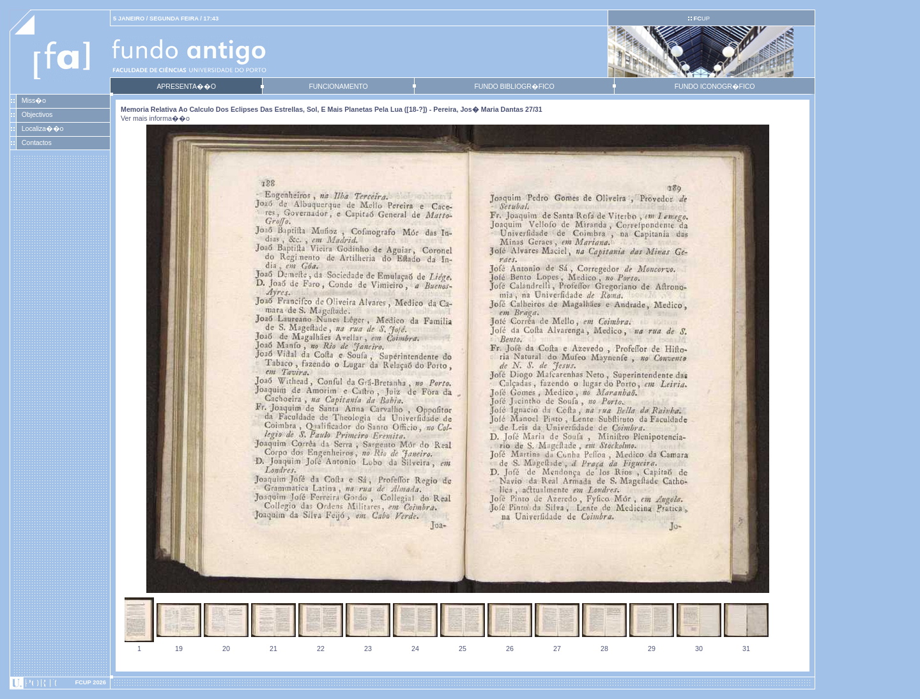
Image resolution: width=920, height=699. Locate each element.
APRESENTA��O (186, 86)
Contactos (37, 142)
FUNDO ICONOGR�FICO (715, 86)
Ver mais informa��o (155, 118)
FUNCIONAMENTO (338, 86)
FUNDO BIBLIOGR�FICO (514, 86)
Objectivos (37, 114)
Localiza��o (43, 128)
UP (701, 18)
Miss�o (34, 100)
